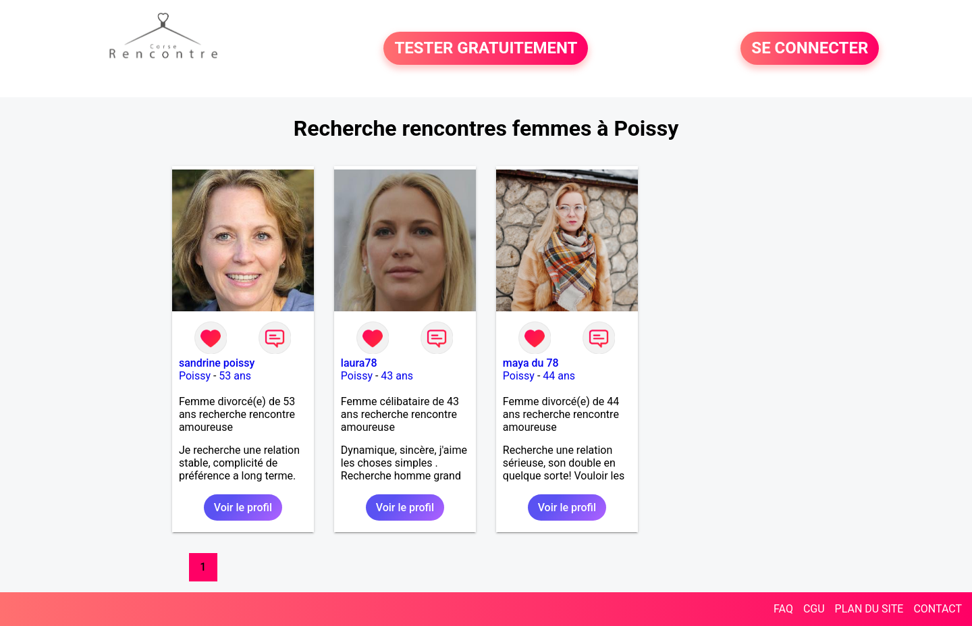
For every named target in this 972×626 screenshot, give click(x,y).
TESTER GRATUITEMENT (485, 48)
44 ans (559, 375)
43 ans (397, 375)
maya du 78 (531, 363)
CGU (814, 608)
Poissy (195, 375)
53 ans (235, 375)
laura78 (359, 363)
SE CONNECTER (809, 48)
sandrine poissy (216, 363)
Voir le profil (243, 507)
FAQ (783, 608)
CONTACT (937, 608)
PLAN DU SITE (869, 608)
